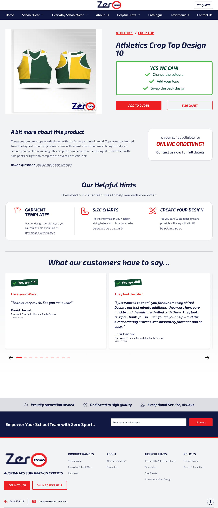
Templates (150, 467)
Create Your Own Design (158, 479)
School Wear (31, 15)
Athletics (124, 33)
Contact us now (168, 152)
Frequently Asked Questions (160, 460)
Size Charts (106, 209)
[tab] (19, 357)
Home (10, 15)
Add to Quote (138, 105)
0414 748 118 (14, 501)
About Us (102, 15)
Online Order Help (50, 485)
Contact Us (204, 15)
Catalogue (155, 15)
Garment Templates (37, 212)
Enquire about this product (54, 165)
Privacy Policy (191, 460)
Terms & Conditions (194, 467)
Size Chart (190, 105)
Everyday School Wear (68, 15)
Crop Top (146, 33)
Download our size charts (108, 228)
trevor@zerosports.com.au (49, 501)
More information (171, 228)
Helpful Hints (126, 15)
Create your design (182, 209)
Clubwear (73, 473)
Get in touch (17, 485)
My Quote (203, 5)
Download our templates (40, 232)
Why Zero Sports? (116, 460)
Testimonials (180, 15)
